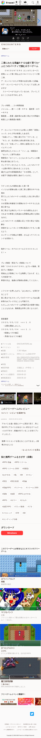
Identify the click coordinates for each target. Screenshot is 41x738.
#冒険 (4, 494)
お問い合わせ (32, 727)
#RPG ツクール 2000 (10, 468)
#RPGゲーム (5, 56)
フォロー (34, 49)
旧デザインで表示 (22, 727)
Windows (12, 533)
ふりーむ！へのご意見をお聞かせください (27, 729)
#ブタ (30, 507)
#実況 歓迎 (14, 481)
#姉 (24, 513)
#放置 (12, 494)
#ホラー (14, 500)
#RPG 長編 (6, 462)
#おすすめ (6, 475)
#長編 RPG (6, 488)
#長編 (24, 481)
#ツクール (19, 488)
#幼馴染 (25, 468)
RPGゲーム (18, 384)
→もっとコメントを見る (30, 450)
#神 (21, 475)
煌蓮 (3, 582)
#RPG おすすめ (24, 494)
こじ (3, 615)
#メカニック (7, 513)
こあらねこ (5, 684)
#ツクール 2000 (32, 488)
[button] (38, 20)
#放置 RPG (6, 507)
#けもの (23, 500)
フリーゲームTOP (6, 384)
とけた (3, 651)
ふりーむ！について (11, 727)
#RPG (4, 500)
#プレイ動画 (19, 507)
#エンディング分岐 (9, 519)
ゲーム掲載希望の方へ (9, 729)
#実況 (4, 481)
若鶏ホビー (5, 49)
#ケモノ (29, 475)
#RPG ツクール (21, 462)
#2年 (17, 513)
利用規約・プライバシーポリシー (13, 724)
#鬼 (15, 475)
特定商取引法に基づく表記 (29, 724)
